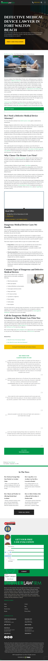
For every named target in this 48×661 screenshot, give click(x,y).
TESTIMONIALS (24, 451)
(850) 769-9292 (28, 625)
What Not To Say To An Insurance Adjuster (17, 340)
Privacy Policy (28, 612)
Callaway (25, 597)
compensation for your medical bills (34, 88)
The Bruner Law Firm (11, 327)
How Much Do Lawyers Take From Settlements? (18, 342)
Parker (19, 596)
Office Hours (10, 219)
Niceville (24, 589)
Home (5, 604)
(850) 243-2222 (33, 2)
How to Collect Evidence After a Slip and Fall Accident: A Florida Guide (33, 496)
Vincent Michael (11, 462)
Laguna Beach (25, 596)
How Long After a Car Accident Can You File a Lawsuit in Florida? (31, 479)
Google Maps (39, 187)
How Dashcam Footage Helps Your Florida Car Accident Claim (12, 479)
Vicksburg (10, 597)
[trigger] (38, 2)
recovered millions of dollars (24, 185)
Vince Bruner (28, 165)
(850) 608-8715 (28, 634)
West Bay (15, 597)
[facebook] (5, 638)
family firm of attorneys (21, 158)
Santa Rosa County (15, 594)
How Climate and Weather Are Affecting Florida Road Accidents (12, 496)
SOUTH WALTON (29, 628)
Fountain (30, 596)
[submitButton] (24, 571)
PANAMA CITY (28, 619)
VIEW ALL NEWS (24, 512)
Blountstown (20, 597)
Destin (14, 589)
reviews (30, 187)
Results (5, 612)
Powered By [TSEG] (24, 658)
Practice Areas (7, 609)
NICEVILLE (7, 628)
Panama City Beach (14, 593)
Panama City (7, 593)
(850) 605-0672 (7, 634)
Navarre (15, 591)
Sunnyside (15, 596)
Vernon (5, 597)
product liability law (23, 325)
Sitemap (26, 609)
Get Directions (22, 219)
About (5, 607)
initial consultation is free (21, 330)
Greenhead (35, 596)
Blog (26, 607)
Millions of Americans (16, 80)
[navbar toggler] (42, 2)
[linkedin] (8, 638)
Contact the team (7, 102)
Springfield (10, 596)
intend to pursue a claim (25, 121)
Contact (26, 604)
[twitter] (11, 638)
